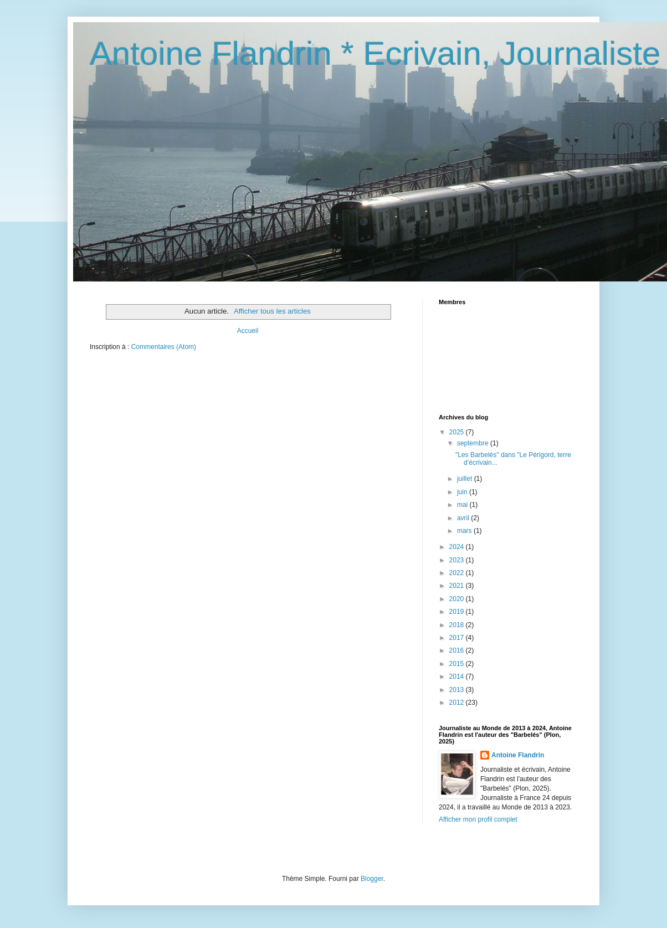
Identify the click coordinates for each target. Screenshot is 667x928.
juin (463, 492)
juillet (465, 479)
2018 (457, 625)
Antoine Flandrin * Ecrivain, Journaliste (375, 53)
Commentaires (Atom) (163, 347)
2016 (457, 650)
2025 (457, 432)
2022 (457, 573)
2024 (457, 547)
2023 (457, 560)
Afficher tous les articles (272, 311)
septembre (473, 443)
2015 (457, 664)
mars (465, 531)
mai (463, 505)
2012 (457, 702)
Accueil (248, 331)
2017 (457, 638)
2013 (457, 690)
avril (464, 518)
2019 (457, 612)
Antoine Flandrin (517, 755)
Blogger (372, 879)
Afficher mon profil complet (478, 819)
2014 (457, 676)
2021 (457, 585)
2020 (457, 599)
